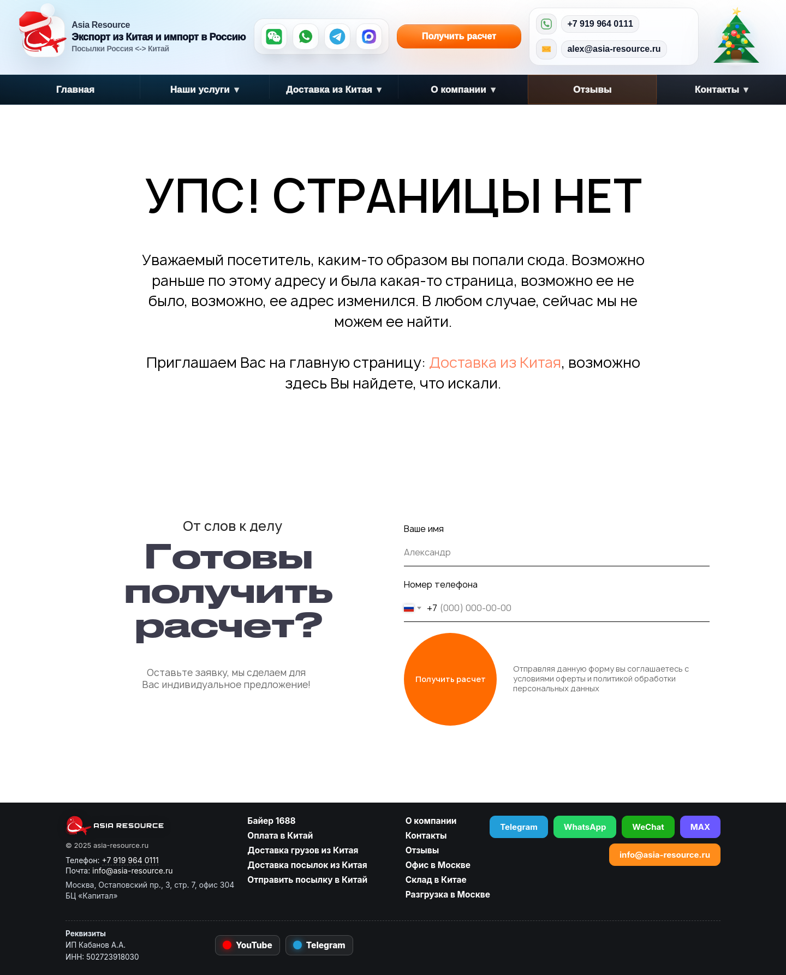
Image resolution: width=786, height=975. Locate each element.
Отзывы (592, 90)
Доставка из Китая (495, 362)
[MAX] (369, 36)
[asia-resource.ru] (150, 825)
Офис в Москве (438, 865)
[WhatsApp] (306, 36)
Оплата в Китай (280, 835)
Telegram (519, 827)
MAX (700, 827)
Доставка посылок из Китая (307, 865)
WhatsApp (585, 827)
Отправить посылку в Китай (307, 880)
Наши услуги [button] (204, 90)
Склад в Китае (436, 880)
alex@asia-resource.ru (613, 48)
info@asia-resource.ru (665, 855)
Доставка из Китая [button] (334, 90)
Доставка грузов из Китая (302, 850)
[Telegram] (337, 36)
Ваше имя (424, 529)
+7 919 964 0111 (600, 23)
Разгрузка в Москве (448, 894)
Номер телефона (441, 584)
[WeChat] (274, 36)
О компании (463, 90)
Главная (75, 90)
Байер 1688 (271, 821)
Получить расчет (446, 37)
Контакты (722, 90)
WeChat (648, 827)
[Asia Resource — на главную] (44, 36)
